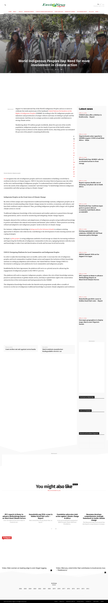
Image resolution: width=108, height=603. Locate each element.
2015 (73, 588)
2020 (49, 588)
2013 (83, 588)
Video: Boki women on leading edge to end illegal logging (24, 568)
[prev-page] (51, 528)
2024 (30, 588)
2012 (87, 588)
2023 (34, 588)
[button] (5, 4)
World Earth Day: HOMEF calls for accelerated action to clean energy (91, 161)
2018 (59, 588)
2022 (39, 588)
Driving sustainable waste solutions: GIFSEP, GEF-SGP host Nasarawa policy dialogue (90, 233)
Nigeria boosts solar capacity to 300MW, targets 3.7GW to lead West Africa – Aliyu (91, 138)
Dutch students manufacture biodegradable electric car (52, 350)
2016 (68, 588)
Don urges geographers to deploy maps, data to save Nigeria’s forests (91, 322)
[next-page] (55, 528)
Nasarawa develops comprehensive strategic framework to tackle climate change (94, 517)
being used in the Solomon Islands (42, 229)
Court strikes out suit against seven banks (20, 349)
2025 (25, 588)
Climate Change (53, 57)
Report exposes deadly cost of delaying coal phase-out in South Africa (91, 184)
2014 (78, 588)
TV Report (7, 537)
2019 (54, 588)
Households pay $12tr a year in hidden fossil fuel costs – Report (41, 516)
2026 (20, 588)
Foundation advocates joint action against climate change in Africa (67, 516)
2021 (44, 588)
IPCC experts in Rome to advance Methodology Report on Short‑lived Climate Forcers (91, 277)
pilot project (15, 238)
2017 (63, 588)
